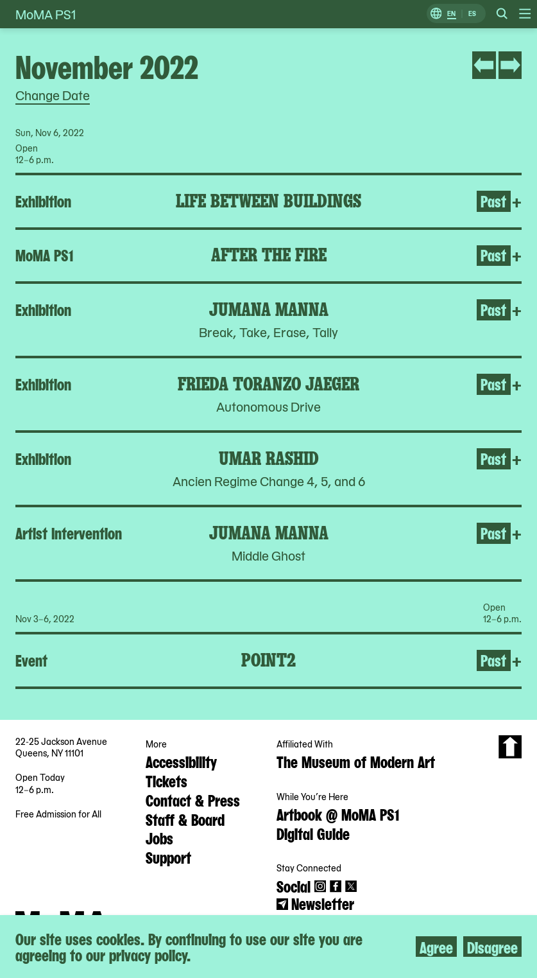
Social (294, 885)
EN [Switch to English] (451, 14)
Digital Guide (313, 832)
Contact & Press (193, 799)
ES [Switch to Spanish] (472, 14)
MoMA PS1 (45, 14)
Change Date (52, 95)
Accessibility (181, 761)
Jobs (159, 837)
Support (168, 856)
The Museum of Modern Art (356, 761)
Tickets (166, 780)
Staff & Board (185, 818)
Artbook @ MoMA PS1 (338, 813)
